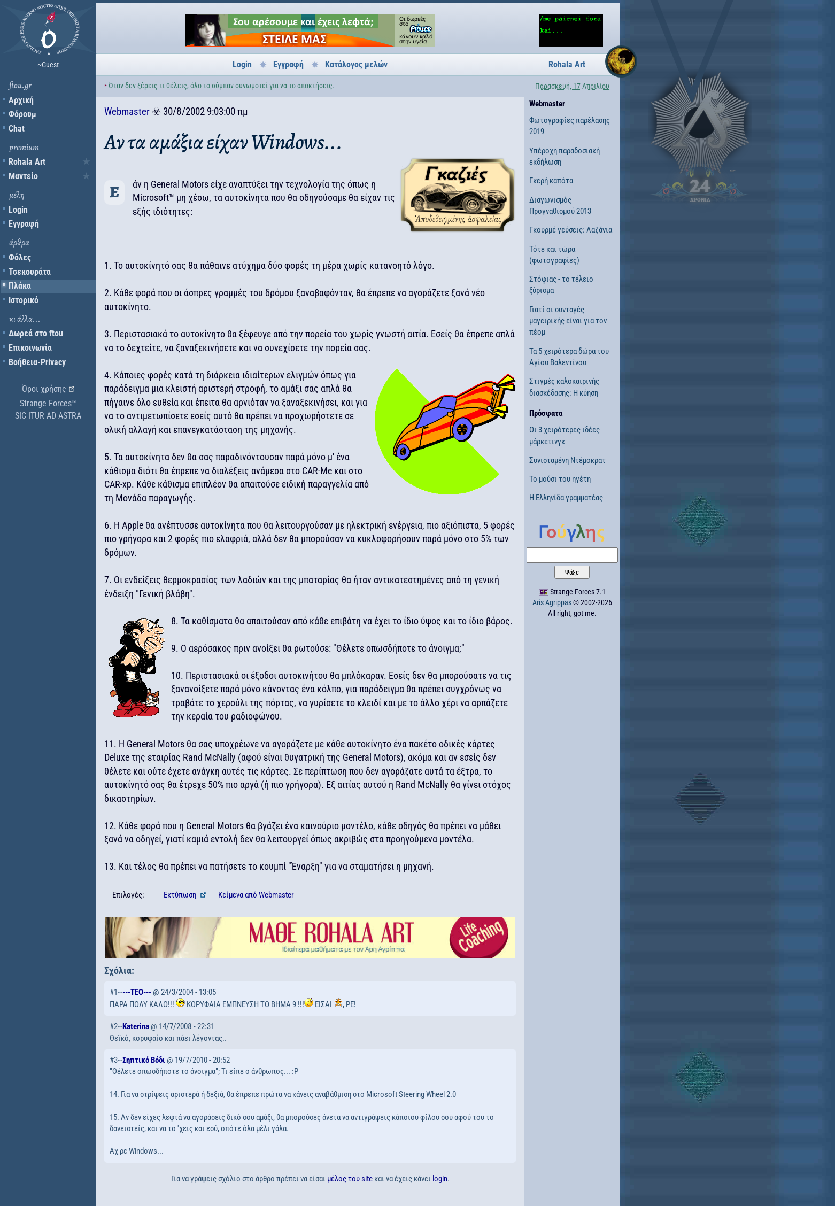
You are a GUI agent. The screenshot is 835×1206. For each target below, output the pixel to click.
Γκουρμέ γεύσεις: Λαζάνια (570, 230)
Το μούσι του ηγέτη (560, 479)
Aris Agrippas (551, 602)
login (439, 1179)
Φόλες (20, 257)
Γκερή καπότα (551, 180)
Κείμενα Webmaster (256, 895)
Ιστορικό (23, 300)
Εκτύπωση (181, 895)
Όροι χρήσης (44, 389)
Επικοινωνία (30, 348)
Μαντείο (23, 176)
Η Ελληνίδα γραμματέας (566, 497)
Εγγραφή (24, 224)
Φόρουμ (22, 114)
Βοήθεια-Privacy (37, 362)
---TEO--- (136, 992)
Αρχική (21, 100)
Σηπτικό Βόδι (143, 1060)
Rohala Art (27, 162)
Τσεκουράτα (30, 272)
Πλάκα (20, 286)
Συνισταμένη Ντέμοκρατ (567, 460)
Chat (17, 128)
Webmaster (127, 111)
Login (18, 210)
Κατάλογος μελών (356, 64)
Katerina (135, 1026)
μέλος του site (350, 1179)
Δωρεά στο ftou (36, 333)
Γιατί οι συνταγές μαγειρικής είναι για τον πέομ (568, 321)
